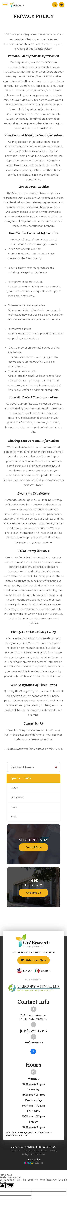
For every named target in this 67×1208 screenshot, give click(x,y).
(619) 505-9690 (33, 1042)
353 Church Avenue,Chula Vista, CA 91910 (33, 1017)
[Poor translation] (10, 1185)
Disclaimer (15, 1150)
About (14, 788)
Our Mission (17, 797)
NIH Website (38, 1154)
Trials (13, 816)
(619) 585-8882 (33, 1031)
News (14, 807)
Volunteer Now (36, 960)
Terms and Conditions (35, 1150)
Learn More (34, 847)
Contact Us (33, 892)
